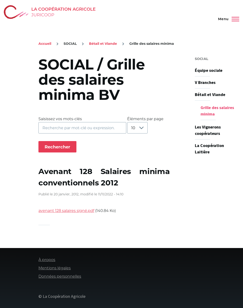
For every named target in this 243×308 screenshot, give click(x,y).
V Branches (205, 83)
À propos (46, 259)
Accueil (44, 43)
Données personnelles (59, 276)
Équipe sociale (208, 71)
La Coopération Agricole (63, 9)
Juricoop (42, 15)
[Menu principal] (227, 19)
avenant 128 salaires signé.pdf (66, 210)
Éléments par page (145, 119)
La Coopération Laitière (209, 149)
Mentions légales (54, 268)
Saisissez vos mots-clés (60, 119)
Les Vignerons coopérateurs (208, 130)
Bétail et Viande (103, 43)
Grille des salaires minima (217, 111)
